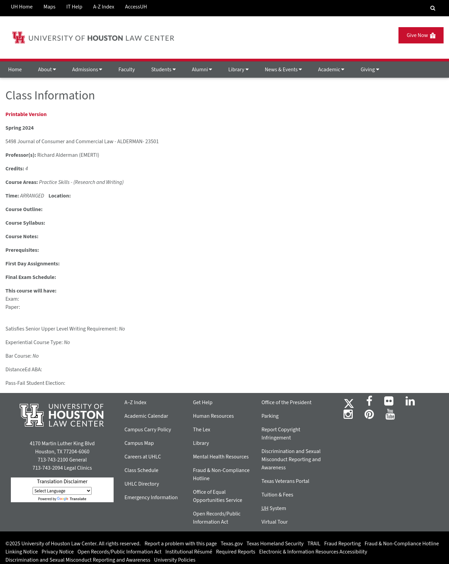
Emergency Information (151, 497)
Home (15, 69)
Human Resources (213, 416)
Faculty (126, 69)
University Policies (174, 560)
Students (163, 69)
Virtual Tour (274, 522)
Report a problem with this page (180, 543)
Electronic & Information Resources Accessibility (313, 552)
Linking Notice (21, 552)
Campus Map (139, 443)
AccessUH (136, 7)
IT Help (74, 7)
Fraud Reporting (342, 543)
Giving (369, 69)
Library (238, 69)
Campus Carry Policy (147, 429)
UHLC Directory (141, 484)
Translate (71, 499)
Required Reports (235, 552)
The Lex (201, 429)
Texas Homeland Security (275, 543)
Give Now (421, 35)
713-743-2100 (53, 460)
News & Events (283, 69)
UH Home (22, 7)
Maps (49, 7)
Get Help (203, 402)
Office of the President (286, 402)
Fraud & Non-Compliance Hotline (402, 543)
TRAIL (314, 543)
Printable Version (26, 114)
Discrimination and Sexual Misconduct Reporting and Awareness (291, 459)
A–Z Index (135, 402)
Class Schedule (141, 470)
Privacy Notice (58, 552)
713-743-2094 (48, 468)
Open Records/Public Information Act (120, 552)
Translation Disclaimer (62, 481)
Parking (270, 416)
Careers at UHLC (142, 456)
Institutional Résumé (188, 552)
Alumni (202, 69)
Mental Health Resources (221, 456)
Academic (331, 69)
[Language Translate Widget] (62, 491)
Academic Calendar (146, 416)
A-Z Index (103, 7)
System (273, 508)
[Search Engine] (433, 8)
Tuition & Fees (277, 495)
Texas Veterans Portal (285, 481)
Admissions (87, 69)
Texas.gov (232, 543)
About (47, 69)
